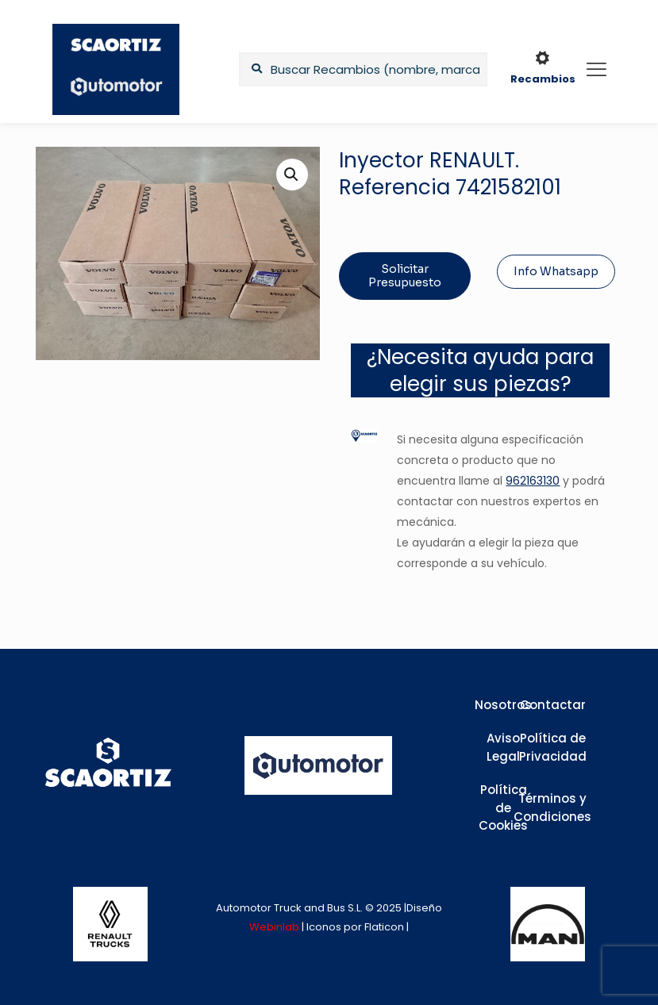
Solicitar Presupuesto (404, 276)
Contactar (553, 704)
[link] (110, 924)
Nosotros (503, 704)
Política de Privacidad (553, 747)
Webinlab (275, 926)
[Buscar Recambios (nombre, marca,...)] (363, 69)
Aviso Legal (503, 747)
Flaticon (384, 926)
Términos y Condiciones (552, 807)
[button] (292, 174)
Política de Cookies (503, 807)
